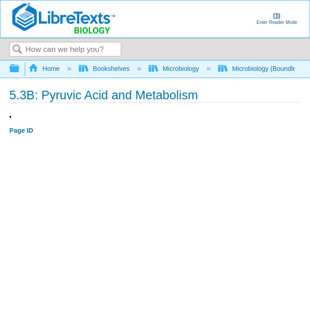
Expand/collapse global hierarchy (20, 68)
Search (17, 50)
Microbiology (175, 68)
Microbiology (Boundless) (262, 68)
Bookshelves (105, 68)
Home (45, 68)
